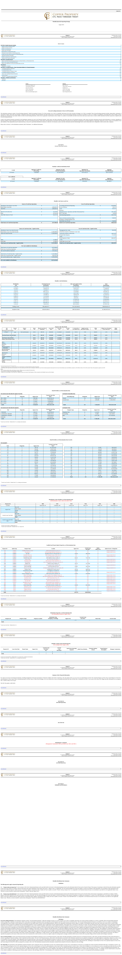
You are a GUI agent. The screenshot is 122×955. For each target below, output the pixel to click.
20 (120, 77)
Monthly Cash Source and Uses (7, 47)
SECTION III (3, 64)
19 (120, 67)
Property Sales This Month (6, 50)
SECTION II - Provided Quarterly (7, 59)
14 (120, 56)
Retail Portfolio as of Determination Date (8, 51)
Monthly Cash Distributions (6, 49)
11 (120, 52)
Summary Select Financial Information (8, 58)
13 (120, 55)
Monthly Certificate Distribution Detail (8, 46)
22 (120, 80)
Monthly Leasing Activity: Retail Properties (9, 56)
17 (120, 64)
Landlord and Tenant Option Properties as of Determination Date (12, 54)
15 (120, 58)
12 (120, 54)
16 (120, 59)
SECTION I (3, 45)
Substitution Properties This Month (7, 55)
